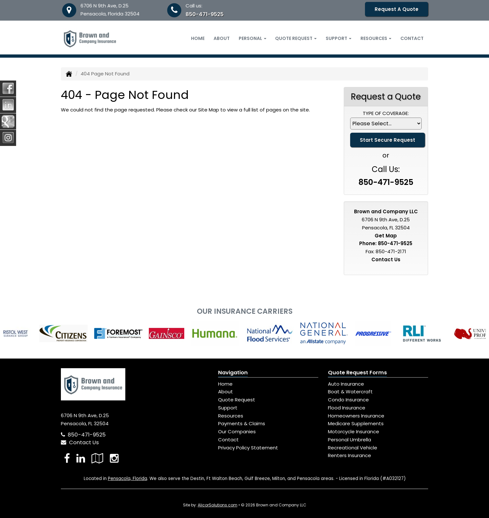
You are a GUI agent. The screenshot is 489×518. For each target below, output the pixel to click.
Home (198, 38)
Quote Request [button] (296, 38)
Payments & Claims (241, 423)
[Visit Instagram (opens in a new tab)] (114, 458)
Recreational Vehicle (352, 447)
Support (227, 407)
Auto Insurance (346, 383)
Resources (230, 415)
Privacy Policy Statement (248, 447)
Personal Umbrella (349, 439)
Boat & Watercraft (350, 391)
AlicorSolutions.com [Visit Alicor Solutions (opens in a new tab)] (217, 505)
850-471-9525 (205, 14)
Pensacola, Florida (127, 478)
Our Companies (237, 431)
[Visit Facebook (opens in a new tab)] (67, 458)
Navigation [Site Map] (233, 372)
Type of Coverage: (386, 113)
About (222, 38)
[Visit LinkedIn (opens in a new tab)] (80, 458)
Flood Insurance (346, 407)
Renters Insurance (349, 455)
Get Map (386, 235)
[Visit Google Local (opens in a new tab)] (97, 458)
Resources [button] (375, 38)
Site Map (208, 109)
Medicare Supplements (356, 423)
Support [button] (338, 38)
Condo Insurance (348, 399)
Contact (412, 38)
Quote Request (236, 399)
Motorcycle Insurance (353, 431)
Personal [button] (252, 38)
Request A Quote (396, 9)
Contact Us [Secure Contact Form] (385, 259)
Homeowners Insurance (356, 415)
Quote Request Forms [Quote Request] (357, 372)
